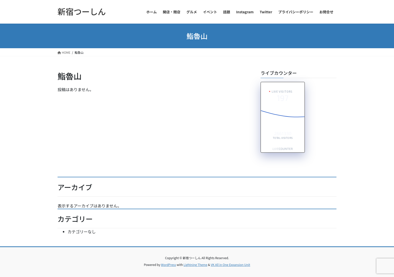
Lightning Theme (195, 264)
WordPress (168, 264)
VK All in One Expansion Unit (230, 264)
